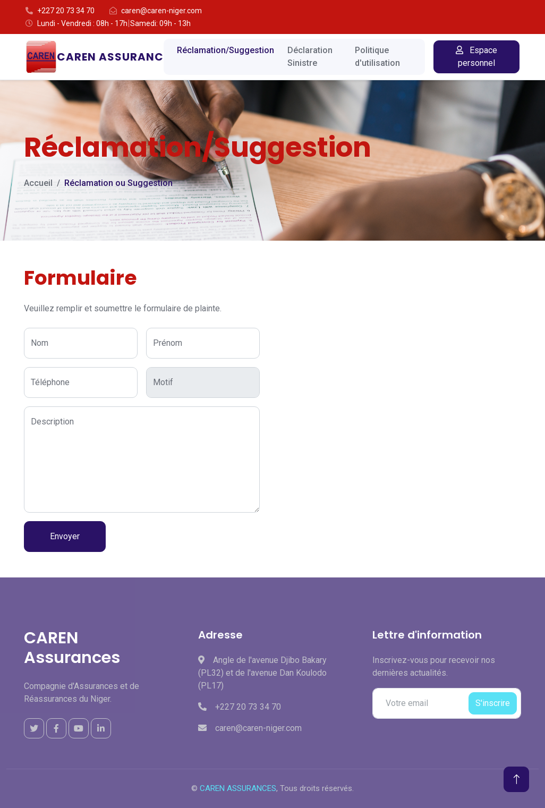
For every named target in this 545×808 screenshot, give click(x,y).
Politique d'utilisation (377, 56)
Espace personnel (476, 56)
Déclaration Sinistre (310, 56)
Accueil (38, 183)
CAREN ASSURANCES (238, 788)
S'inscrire (492, 703)
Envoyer (65, 536)
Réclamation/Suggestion (225, 50)
